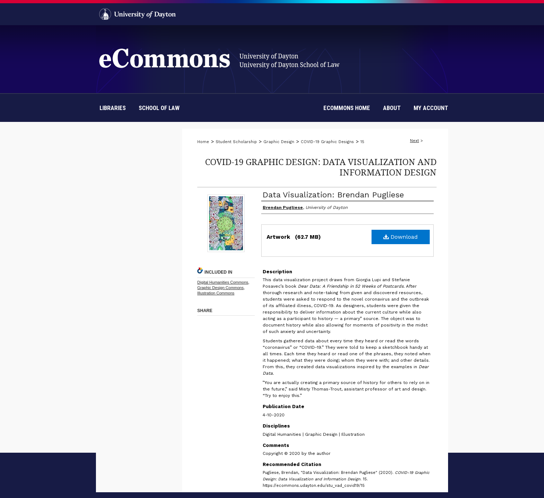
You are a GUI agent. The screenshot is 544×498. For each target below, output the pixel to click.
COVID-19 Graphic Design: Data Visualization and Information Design (321, 167)
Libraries (113, 107)
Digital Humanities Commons (222, 282)
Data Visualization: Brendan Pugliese (333, 194)
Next (414, 140)
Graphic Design (278, 142)
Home (203, 142)
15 (362, 142)
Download (400, 236)
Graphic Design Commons (220, 287)
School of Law (159, 107)
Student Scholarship (236, 142)
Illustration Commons (215, 293)
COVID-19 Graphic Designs (327, 142)
